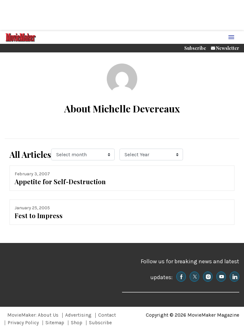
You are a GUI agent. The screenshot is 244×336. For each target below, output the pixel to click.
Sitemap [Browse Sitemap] (54, 323)
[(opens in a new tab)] (181, 277)
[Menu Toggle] (231, 37)
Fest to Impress (39, 215)
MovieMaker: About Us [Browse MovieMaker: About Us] (32, 315)
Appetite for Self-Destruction (60, 181)
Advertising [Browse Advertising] (78, 315)
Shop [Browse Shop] (76, 323)
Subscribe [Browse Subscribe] (100, 323)
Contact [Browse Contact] (107, 315)
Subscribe (195, 48)
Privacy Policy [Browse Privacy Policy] (23, 323)
